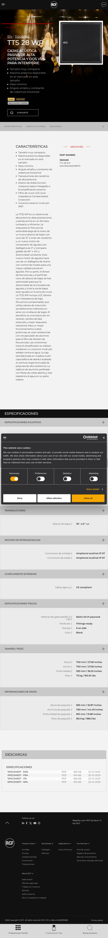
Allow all (88, 498)
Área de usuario (83, 849)
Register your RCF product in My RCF (87, 821)
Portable (25, 849)
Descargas (56, 126)
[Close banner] (104, 438)
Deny (19, 498)
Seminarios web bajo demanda (90, 860)
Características (13, 126)
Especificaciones (35, 126)
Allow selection (54, 498)
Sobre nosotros (28, 894)
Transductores (28, 864)
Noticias (25, 890)
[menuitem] (97, 920)
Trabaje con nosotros (31, 887)
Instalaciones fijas (29, 857)
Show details (92, 489)
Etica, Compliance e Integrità (34, 898)
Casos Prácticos (65, 849)
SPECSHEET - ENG (17, 771)
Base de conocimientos (87, 857)
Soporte (22, 112)
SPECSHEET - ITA (17, 778)
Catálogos (45, 849)
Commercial (27, 860)
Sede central (27, 879)
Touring (25, 853)
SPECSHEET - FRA (17, 775)
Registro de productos (86, 853)
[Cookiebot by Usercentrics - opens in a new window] (85, 438)
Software (45, 853)
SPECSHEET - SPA (17, 781)
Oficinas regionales (30, 883)
